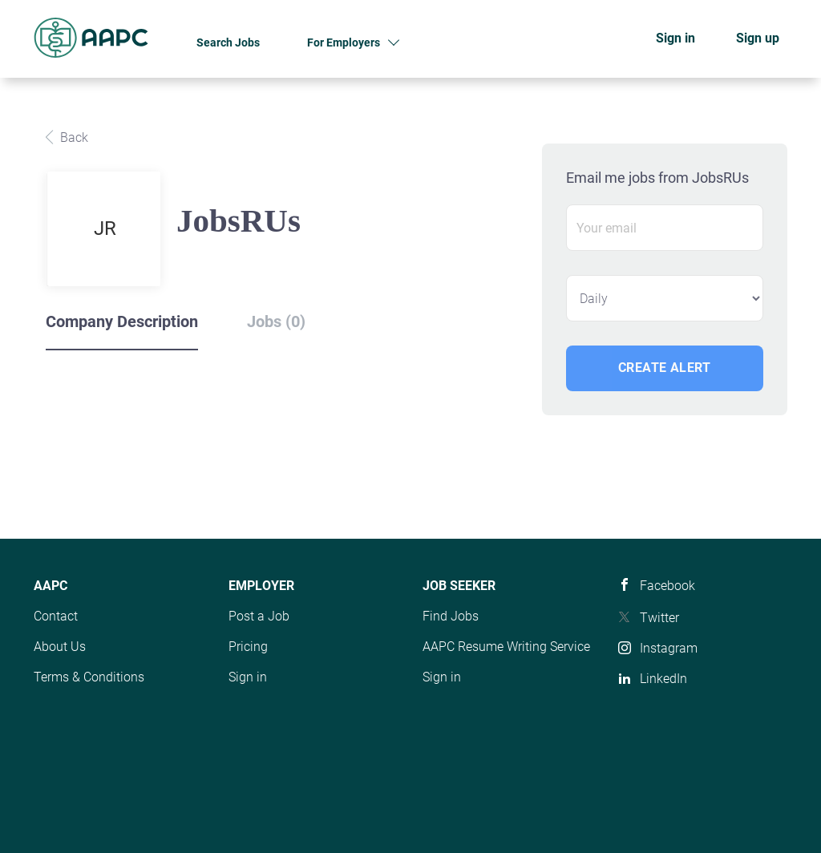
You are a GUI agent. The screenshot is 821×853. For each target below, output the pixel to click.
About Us (60, 646)
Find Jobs (451, 616)
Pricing (248, 646)
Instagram (669, 648)
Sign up (757, 38)
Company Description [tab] (122, 321)
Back (72, 137)
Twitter (659, 617)
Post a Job (259, 616)
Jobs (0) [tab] (276, 321)
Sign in (675, 38)
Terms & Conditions (89, 677)
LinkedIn (663, 678)
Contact (56, 616)
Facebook (667, 585)
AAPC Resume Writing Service (506, 646)
